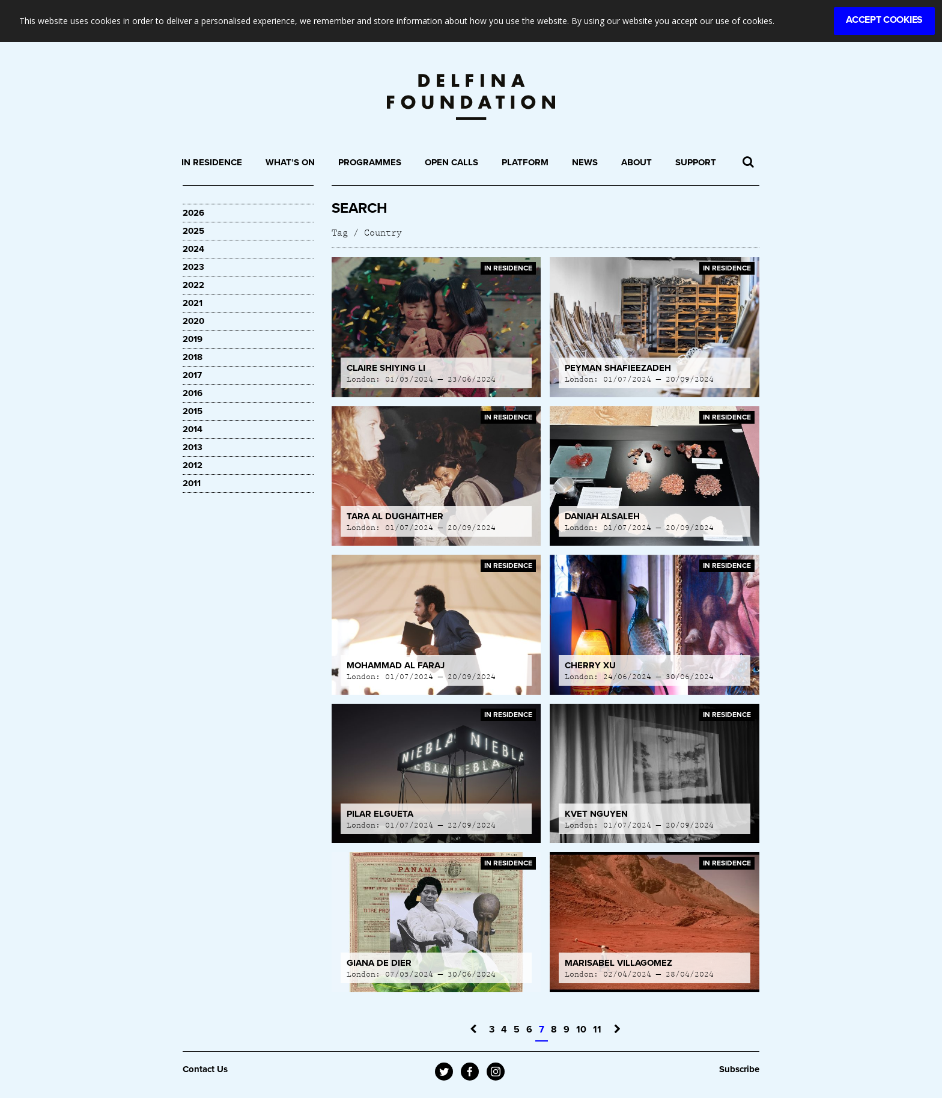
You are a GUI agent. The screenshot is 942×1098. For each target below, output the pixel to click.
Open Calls (451, 162)
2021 (192, 302)
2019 (192, 339)
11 (597, 1029)
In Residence (211, 162)
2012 (192, 465)
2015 (192, 411)
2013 (192, 447)
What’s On (290, 162)
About (636, 162)
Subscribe (739, 1069)
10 (581, 1029)
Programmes (369, 162)
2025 (193, 230)
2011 (192, 483)
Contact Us (205, 1069)
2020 (193, 321)
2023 (193, 266)
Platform (525, 162)
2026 (193, 212)
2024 (193, 248)
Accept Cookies (884, 20)
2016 (192, 393)
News (585, 162)
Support (695, 162)
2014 (192, 429)
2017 (192, 375)
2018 (192, 357)
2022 (193, 284)
